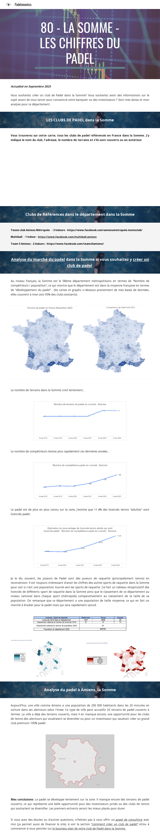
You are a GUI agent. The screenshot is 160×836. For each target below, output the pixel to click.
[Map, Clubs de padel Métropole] (80, 176)
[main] (80, 44)
